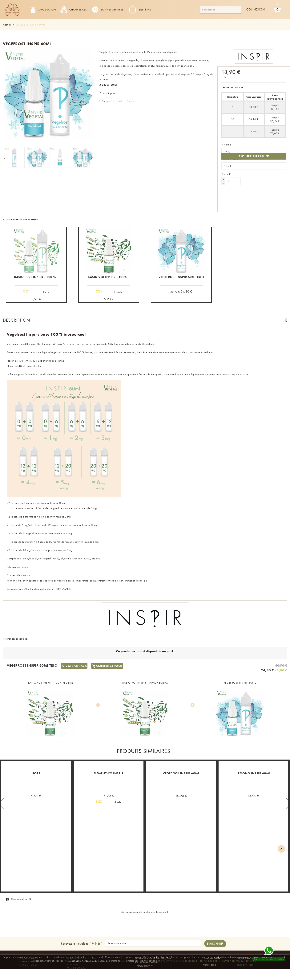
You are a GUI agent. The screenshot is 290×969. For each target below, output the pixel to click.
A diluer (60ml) (108, 84)
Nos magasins (211, 949)
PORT (36, 750)
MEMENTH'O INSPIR (108, 750)
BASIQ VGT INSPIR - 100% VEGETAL (50, 659)
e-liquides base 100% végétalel (54, 585)
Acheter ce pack (107, 643)
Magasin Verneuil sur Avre (82, 935)
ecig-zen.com (245, 941)
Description (16, 317)
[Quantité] (233, 178)
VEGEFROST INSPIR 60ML (240, 659)
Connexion (255, 9)
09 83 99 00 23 (28, 941)
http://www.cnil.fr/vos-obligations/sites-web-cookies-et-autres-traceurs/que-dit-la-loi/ (207, 960)
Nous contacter (212, 935)
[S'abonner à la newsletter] (215, 920)
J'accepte (143, 965)
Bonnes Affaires (107, 9)
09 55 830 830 (76, 944)
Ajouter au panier (253, 153)
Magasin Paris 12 (28, 935)
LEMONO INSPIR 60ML (253, 750)
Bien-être (139, 9)
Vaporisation (43, 9)
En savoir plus (107, 93)
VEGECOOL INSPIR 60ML (181, 750)
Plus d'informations (248, 935)
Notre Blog (209, 941)
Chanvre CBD (73, 9)
